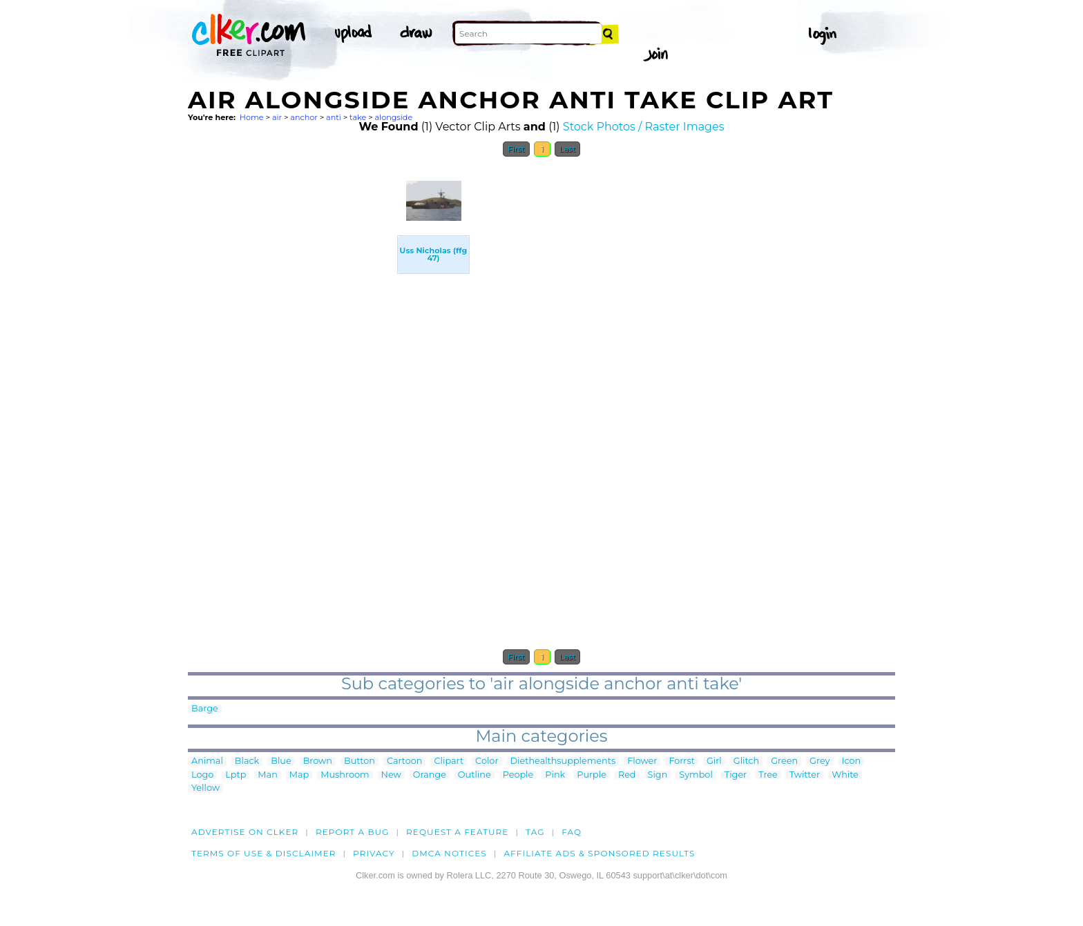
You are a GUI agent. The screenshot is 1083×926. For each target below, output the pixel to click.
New (391, 775)
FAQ (572, 832)
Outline (474, 775)
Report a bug (353, 832)
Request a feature (457, 832)
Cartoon (405, 761)
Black (247, 761)
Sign (658, 775)
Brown (317, 761)
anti (333, 117)
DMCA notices (449, 853)
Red (627, 775)
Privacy (374, 853)
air (277, 117)
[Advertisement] (291, 371)
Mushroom (344, 775)
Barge (204, 709)
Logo (202, 775)
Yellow (205, 788)
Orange (429, 775)
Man (267, 775)
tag (535, 832)
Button (359, 761)
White (845, 775)
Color (486, 761)
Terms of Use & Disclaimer (263, 853)
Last (567, 149)
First (516, 149)
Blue (281, 761)
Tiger (736, 775)
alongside (394, 117)
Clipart (448, 761)
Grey (819, 761)
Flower (642, 761)
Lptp (235, 775)
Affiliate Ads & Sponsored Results (599, 853)
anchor (303, 117)
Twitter (804, 775)
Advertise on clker (244, 832)
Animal (207, 761)
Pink (555, 775)
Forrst (681, 761)
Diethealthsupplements (563, 761)
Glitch (746, 761)
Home (252, 117)
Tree (768, 775)
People (518, 775)
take (357, 117)
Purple (591, 775)
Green (784, 761)
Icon (851, 761)
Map (299, 775)
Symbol (696, 775)
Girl (714, 761)
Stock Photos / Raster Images (644, 126)
